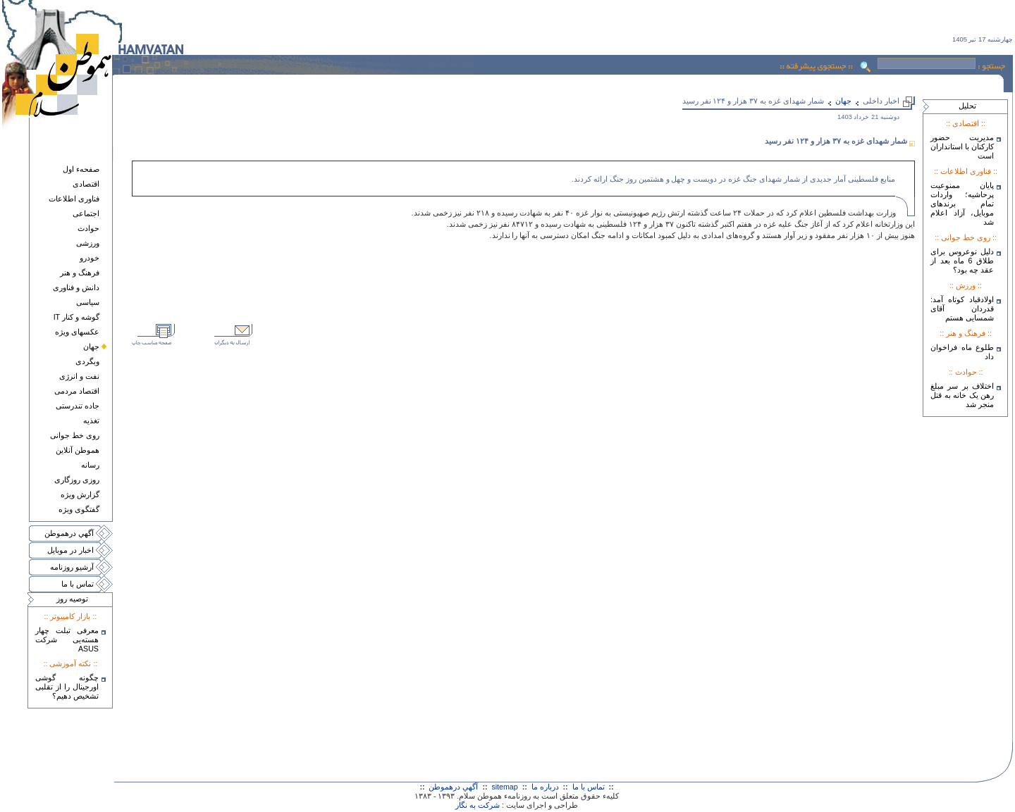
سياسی (87, 302)
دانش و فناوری (76, 287)
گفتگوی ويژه (79, 509)
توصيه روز (72, 598)
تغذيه (91, 420)
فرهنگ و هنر (79, 272)
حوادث (88, 228)
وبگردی (87, 361)
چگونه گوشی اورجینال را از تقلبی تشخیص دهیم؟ (67, 686)
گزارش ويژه (80, 494)
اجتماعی (86, 213)
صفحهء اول (81, 169)
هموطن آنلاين (77, 450)
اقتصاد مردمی (76, 391)
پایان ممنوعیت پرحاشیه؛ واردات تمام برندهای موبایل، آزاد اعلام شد (962, 203)
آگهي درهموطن (69, 533)
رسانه (90, 465)
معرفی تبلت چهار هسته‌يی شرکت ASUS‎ (67, 639)
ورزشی (87, 243)
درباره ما (545, 786)
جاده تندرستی (77, 405)
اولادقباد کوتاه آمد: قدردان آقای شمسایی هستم (962, 308)
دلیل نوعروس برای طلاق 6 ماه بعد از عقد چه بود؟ (962, 260)
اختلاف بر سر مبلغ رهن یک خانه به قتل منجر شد (962, 395)
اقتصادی (86, 184)
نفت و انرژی (79, 376)
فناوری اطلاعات (74, 198)
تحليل (967, 105)
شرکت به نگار (477, 805)
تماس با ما (77, 584)
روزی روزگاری (76, 479)
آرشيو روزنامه (72, 567)
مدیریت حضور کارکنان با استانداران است (962, 146)
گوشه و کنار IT (76, 317)
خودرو (89, 258)
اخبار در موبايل (70, 550)
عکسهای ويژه (77, 331)
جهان (91, 346)
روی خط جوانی (74, 435)
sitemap (504, 786)
